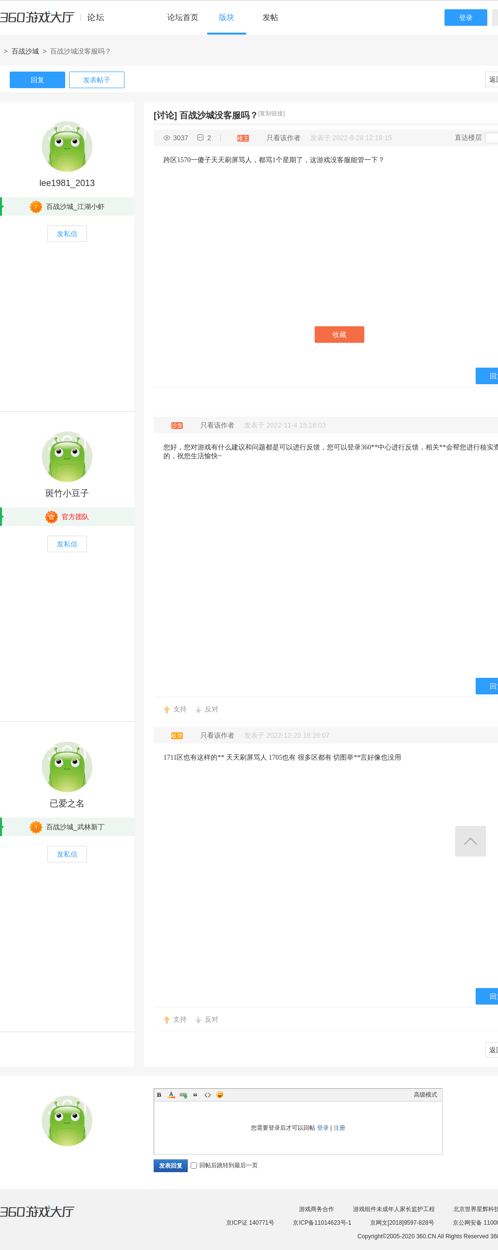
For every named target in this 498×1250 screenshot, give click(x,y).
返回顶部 (470, 841)
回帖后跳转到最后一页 (224, 1165)
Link (183, 1095)
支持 (180, 709)
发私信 (67, 234)
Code (208, 1095)
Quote (195, 1095)
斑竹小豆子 (67, 493)
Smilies (220, 1095)
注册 (339, 1127)
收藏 (339, 334)
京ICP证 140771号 (250, 1222)
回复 (37, 80)
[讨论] (165, 115)
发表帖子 (96, 80)
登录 (466, 17)
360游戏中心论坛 (56, 21)
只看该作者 (284, 138)
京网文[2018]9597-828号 (402, 1222)
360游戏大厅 (47, 1217)
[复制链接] (271, 113)
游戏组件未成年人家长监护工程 (394, 1209)
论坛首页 (182, 17)
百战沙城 (25, 51)
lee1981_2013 (67, 183)
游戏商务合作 (316, 1209)
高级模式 (425, 1094)
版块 (226, 17)
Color (171, 1095)
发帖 (270, 17)
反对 (211, 709)
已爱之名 (67, 803)
